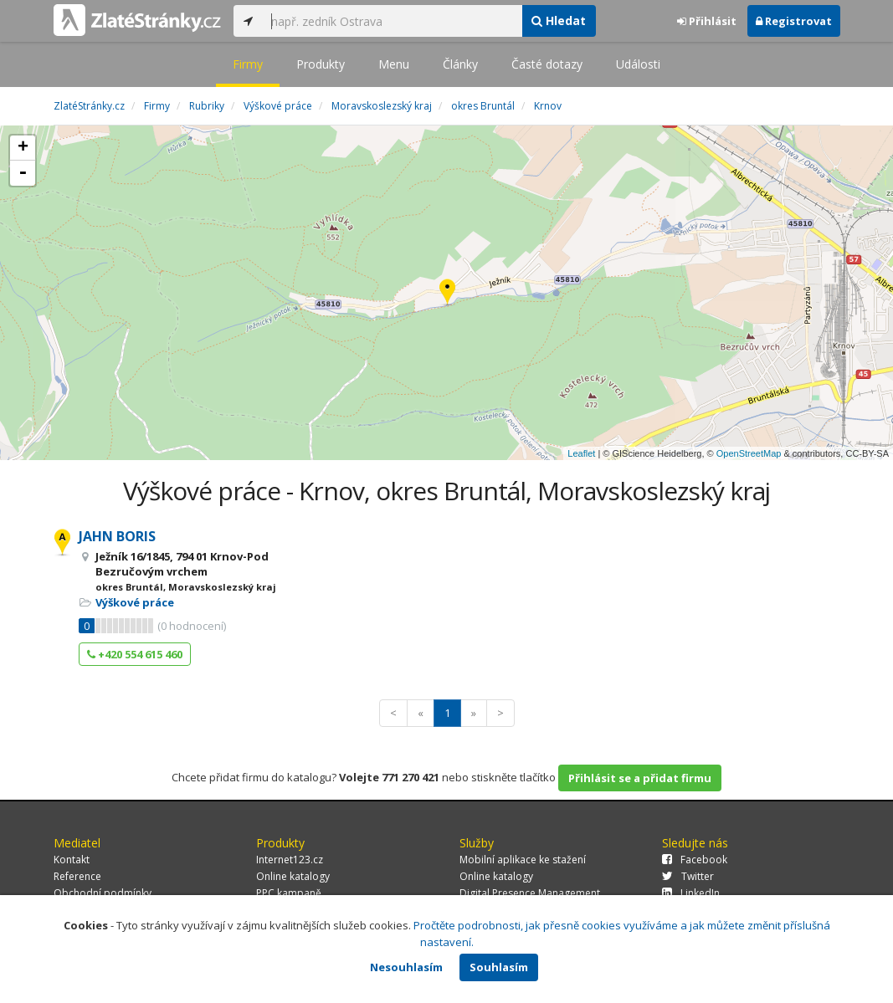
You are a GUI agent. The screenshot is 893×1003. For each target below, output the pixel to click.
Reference (77, 876)
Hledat (558, 20)
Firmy (248, 64)
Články (460, 64)
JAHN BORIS (117, 536)
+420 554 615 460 (134, 654)
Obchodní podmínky (102, 893)
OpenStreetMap (749, 453)
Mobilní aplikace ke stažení (522, 859)
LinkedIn (691, 893)
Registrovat (794, 20)
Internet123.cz (289, 859)
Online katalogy (293, 876)
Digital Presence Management (529, 893)
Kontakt (72, 859)
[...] (392, 21)
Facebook (694, 859)
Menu (393, 64)
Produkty (320, 64)
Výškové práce (134, 602)
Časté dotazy (547, 64)
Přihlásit (706, 20)
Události (638, 64)
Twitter (688, 876)
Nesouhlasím (406, 967)
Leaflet (581, 453)
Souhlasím (499, 967)
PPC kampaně (288, 893)
